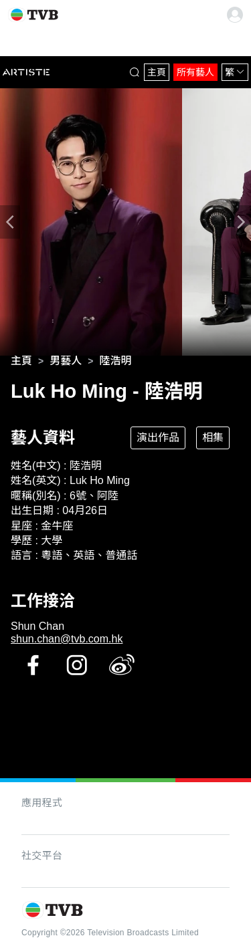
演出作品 (158, 437)
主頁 (156, 72)
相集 (213, 437)
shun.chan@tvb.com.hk (66, 638)
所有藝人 (195, 72)
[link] (21, 361)
